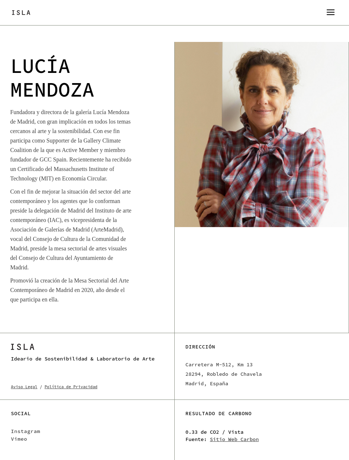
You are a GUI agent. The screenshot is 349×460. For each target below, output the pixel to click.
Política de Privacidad (70, 386)
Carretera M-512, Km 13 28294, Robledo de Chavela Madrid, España (224, 374)
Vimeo (19, 439)
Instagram (25, 431)
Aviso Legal (24, 386)
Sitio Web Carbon (234, 439)
